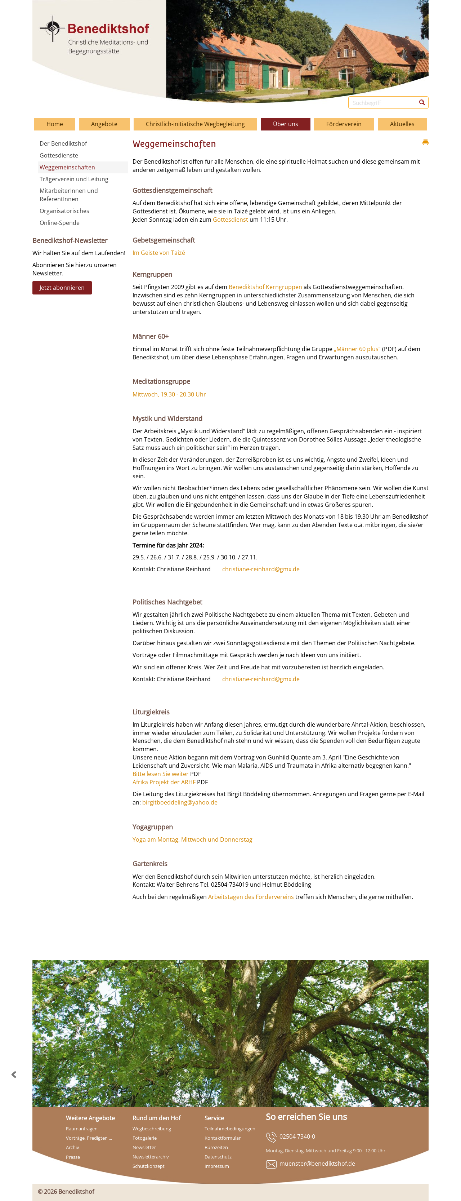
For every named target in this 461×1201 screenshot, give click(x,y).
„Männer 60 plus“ (357, 349)
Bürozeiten (216, 1147)
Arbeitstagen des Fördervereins (251, 897)
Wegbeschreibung (152, 1128)
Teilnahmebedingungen (230, 1128)
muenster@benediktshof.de (317, 1163)
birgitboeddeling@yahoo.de (180, 802)
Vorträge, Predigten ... (89, 1138)
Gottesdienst (230, 219)
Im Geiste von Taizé (159, 253)
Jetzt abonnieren (62, 288)
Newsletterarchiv (151, 1156)
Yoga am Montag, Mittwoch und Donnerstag (192, 839)
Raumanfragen (82, 1128)
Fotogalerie (145, 1138)
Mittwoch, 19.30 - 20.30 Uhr (169, 394)
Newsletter (144, 1147)
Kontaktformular (223, 1138)
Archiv (72, 1147)
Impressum (217, 1166)
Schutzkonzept (149, 1166)
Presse (73, 1157)
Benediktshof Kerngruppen (265, 287)
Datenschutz (218, 1156)
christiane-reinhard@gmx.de (261, 569)
